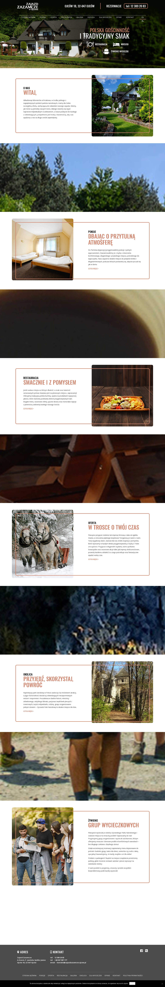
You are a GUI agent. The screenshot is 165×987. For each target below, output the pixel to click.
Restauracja (66, 17)
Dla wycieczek (105, 17)
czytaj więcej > (93, 268)
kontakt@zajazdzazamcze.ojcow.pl (71, 962)
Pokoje (43, 17)
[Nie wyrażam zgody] (162, 984)
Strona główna (28, 17)
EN (143, 17)
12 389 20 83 (59, 957)
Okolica (91, 17)
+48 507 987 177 (61, 960)
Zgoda (132, 983)
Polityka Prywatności (133, 975)
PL (143, 21)
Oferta (53, 17)
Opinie (119, 17)
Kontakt (130, 17)
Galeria (79, 17)
